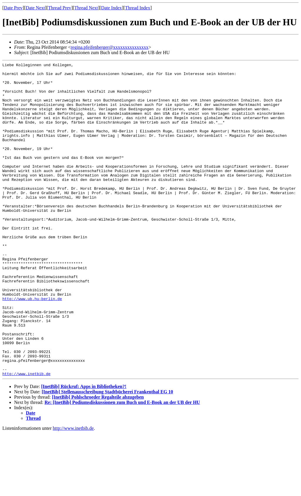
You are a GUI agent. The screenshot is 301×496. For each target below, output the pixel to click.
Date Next (35, 7)
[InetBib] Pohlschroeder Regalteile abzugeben (98, 459)
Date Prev (13, 7)
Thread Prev (59, 7)
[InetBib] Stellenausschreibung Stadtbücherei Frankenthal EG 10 (107, 454)
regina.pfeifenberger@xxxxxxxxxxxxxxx (110, 47)
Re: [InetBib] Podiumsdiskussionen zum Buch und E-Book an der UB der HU (122, 464)
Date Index (111, 7)
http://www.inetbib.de (26, 436)
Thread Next (86, 7)
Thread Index (137, 7)
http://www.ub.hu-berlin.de (32, 346)
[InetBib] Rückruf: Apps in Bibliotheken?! (83, 449)
